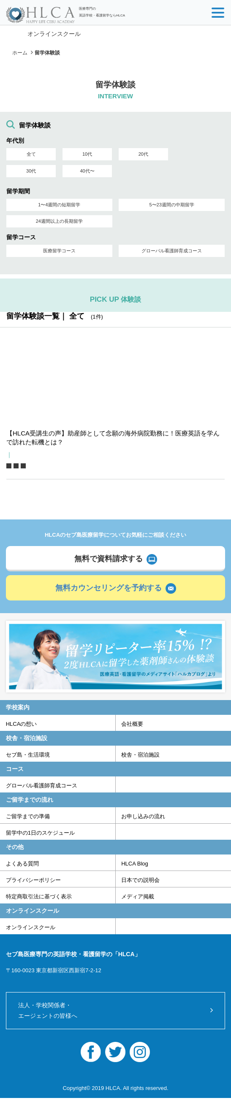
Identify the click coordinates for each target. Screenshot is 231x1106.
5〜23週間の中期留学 (171, 204)
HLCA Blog (134, 863)
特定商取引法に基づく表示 (39, 896)
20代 (143, 154)
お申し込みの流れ (143, 816)
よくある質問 (22, 863)
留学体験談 (47, 53)
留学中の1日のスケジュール (40, 833)
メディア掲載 (137, 896)
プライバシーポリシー (33, 880)
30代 (31, 170)
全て (31, 154)
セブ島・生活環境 (28, 755)
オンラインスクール (54, 33)
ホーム (19, 53)
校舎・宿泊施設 (140, 755)
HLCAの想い (21, 724)
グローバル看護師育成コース (171, 250)
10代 (87, 154)
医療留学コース (59, 250)
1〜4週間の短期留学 (59, 204)
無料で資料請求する (108, 558)
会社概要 (132, 724)
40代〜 (87, 170)
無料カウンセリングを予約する (108, 588)
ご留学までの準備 (28, 816)
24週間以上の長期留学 (59, 221)
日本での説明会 (140, 880)
